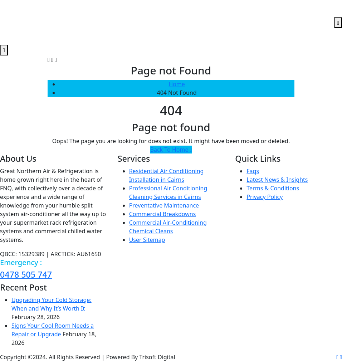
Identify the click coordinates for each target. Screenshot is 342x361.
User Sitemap (147, 240)
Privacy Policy (264, 197)
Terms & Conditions (272, 188)
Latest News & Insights (277, 180)
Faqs (252, 171)
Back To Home (171, 149)
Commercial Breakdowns (162, 214)
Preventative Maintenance (164, 205)
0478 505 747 (26, 274)
